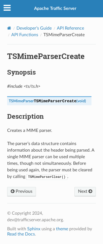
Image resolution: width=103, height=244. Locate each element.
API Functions (24, 35)
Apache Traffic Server (55, 8)
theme (62, 229)
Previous (21, 191)
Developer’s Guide (34, 28)
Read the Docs (21, 234)
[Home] (9, 28)
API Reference (70, 28)
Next (85, 191)
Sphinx (33, 229)
